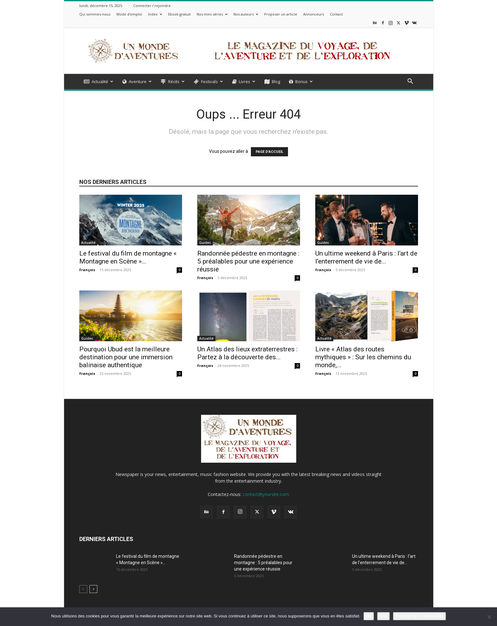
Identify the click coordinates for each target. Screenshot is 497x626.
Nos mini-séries (212, 14)
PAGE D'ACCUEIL (269, 152)
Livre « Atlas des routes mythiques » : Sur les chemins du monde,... (363, 357)
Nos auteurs (245, 14)
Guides (205, 242)
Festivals (208, 81)
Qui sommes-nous (94, 14)
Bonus (301, 81)
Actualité (98, 81)
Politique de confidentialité (419, 616)
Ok (368, 616)
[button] (410, 82)
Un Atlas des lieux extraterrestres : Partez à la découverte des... (247, 353)
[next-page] (93, 589)
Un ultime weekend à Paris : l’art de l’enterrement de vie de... (366, 257)
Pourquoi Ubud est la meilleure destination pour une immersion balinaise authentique (126, 357)
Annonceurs (313, 14)
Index (155, 14)
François (87, 269)
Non (383, 616)
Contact (336, 14)
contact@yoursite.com (266, 494)
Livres (243, 81)
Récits (173, 81)
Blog (272, 81)
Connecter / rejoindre (152, 5)
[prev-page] (83, 589)
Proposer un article (280, 14)
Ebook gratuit (179, 14)
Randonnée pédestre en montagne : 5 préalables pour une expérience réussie (248, 261)
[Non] (489, 617)
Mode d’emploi (129, 14)
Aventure (137, 81)
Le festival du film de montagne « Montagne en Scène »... (128, 257)
